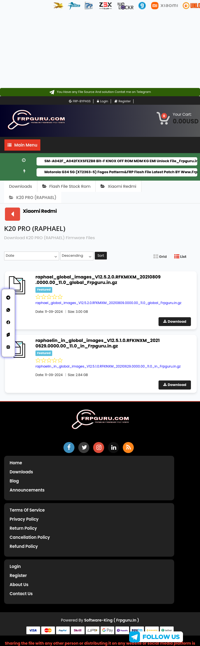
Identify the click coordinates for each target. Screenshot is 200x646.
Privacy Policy (24, 519)
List (180, 256)
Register (123, 101)
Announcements (27, 490)
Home (16, 463)
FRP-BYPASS (80, 101)
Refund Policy (24, 546)
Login (102, 101)
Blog (14, 481)
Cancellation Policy (30, 537)
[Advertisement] (70, 49)
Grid (160, 256)
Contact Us (21, 594)
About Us (19, 584)
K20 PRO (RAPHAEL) (32, 197)
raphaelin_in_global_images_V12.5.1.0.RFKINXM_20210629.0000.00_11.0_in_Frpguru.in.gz (97, 343)
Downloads (20, 186)
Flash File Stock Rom (66, 186)
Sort (101, 255)
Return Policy (23, 528)
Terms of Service (27, 510)
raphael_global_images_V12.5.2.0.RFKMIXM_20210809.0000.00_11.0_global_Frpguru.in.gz (98, 280)
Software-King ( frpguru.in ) (111, 620)
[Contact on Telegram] (100, 92)
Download (175, 321)
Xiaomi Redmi (118, 186)
